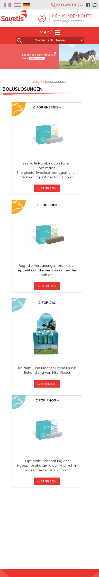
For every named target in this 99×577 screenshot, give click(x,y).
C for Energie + (47, 107)
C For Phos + (47, 400)
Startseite (37, 82)
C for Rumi (47, 205)
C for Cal (47, 302)
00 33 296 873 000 (67, 5)
